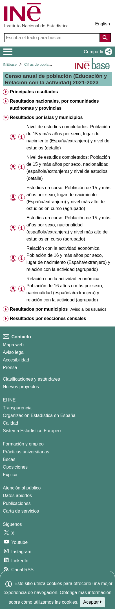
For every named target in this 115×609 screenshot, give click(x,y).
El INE (9, 400)
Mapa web (13, 344)
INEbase (10, 64)
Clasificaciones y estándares (31, 379)
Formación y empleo (23, 444)
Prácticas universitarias (26, 451)
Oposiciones (15, 467)
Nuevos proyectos (21, 386)
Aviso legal (14, 352)
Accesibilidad (16, 360)
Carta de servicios (21, 511)
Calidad (10, 423)
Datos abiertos (17, 495)
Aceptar (92, 601)
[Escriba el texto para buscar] (52, 37)
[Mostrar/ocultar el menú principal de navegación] (8, 52)
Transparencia (17, 407)
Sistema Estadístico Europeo (32, 430)
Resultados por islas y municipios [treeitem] (46, 117)
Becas (9, 459)
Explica (10, 474)
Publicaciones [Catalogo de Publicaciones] (17, 503)
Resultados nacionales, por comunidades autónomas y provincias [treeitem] (54, 105)
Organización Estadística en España (39, 415)
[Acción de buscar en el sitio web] (105, 37)
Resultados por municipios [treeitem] (39, 309)
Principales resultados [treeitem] (34, 91)
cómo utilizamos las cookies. (50, 602)
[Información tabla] (21, 136)
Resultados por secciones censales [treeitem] (48, 318)
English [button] (102, 23)
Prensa (10, 367)
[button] (96, 52)
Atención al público (22, 488)
